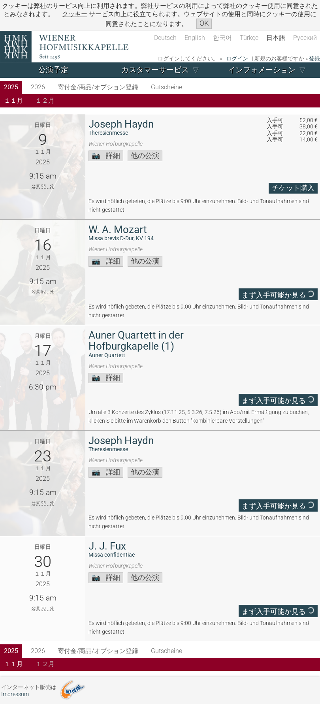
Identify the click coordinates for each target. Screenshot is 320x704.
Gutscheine (166, 87)
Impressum (15, 694)
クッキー (74, 14)
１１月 (13, 100)
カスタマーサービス (155, 69)
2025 (11, 87)
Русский (305, 37)
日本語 (275, 37)
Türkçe (249, 37)
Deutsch (165, 37)
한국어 (222, 37)
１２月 (45, 100)
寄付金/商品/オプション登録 (98, 87)
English (194, 37)
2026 (38, 87)
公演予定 (53, 69)
